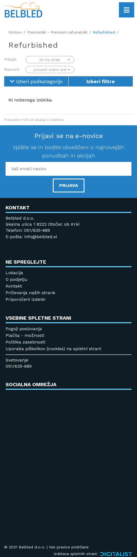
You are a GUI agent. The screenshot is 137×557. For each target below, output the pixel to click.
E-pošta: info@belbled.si (31, 236)
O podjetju (17, 279)
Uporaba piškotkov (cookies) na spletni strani (53, 348)
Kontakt (14, 286)
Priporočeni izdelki (25, 299)
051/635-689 (19, 366)
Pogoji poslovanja (24, 328)
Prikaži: (10, 59)
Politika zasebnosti (25, 342)
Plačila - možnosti (25, 335)
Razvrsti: (12, 69)
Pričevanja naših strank (30, 292)
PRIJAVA (68, 185)
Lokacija (14, 272)
